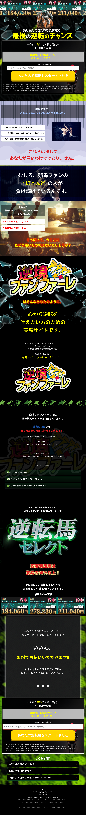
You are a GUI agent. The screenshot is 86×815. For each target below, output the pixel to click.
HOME (43, 789)
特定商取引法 (42, 793)
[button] (40, 612)
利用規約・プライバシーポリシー (43, 791)
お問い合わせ (42, 794)
